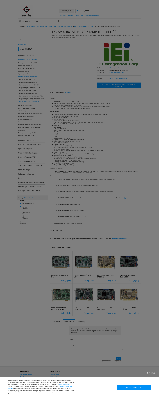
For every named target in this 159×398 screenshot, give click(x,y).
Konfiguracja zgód (99, 387)
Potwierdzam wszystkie (133, 387)
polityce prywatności (65, 384)
